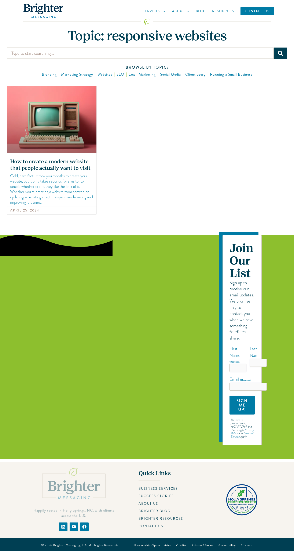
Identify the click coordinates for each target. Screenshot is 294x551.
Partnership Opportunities (152, 545)
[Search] (280, 53)
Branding (49, 74)
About (181, 11)
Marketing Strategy (77, 74)
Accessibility (227, 545)
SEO (120, 74)
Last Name (255, 352)
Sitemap (246, 545)
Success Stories (156, 496)
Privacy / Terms (202, 545)
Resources (223, 11)
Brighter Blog (154, 511)
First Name (234, 355)
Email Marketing (142, 74)
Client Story (195, 74)
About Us (148, 503)
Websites (105, 74)
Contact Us (257, 11)
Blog (201, 11)
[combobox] (140, 53)
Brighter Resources (161, 518)
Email (240, 379)
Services (154, 11)
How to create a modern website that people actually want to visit (50, 164)
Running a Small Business (231, 74)
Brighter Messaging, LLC (70, 545)
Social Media (170, 74)
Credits (181, 545)
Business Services (158, 488)
